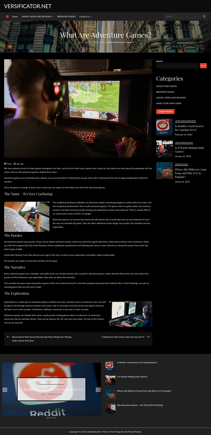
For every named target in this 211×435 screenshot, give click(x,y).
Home (15, 17)
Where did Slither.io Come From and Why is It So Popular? (191, 173)
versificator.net (29, 6)
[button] (48, 418)
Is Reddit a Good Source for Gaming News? (189, 128)
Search (159, 61)
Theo (8, 164)
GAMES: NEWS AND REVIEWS (38, 17)
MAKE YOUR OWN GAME (168, 103)
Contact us (85, 17)
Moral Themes (134, 432)
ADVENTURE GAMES (166, 86)
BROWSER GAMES (66, 17)
